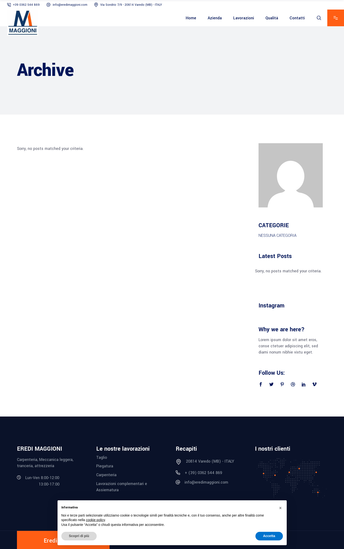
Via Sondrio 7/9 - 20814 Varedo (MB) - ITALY (131, 5)
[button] (280, 508)
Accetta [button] (269, 536)
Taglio (101, 457)
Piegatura (104, 466)
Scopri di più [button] (79, 536)
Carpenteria (106, 475)
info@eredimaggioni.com (70, 5)
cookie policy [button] (95, 520)
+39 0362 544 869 (26, 5)
